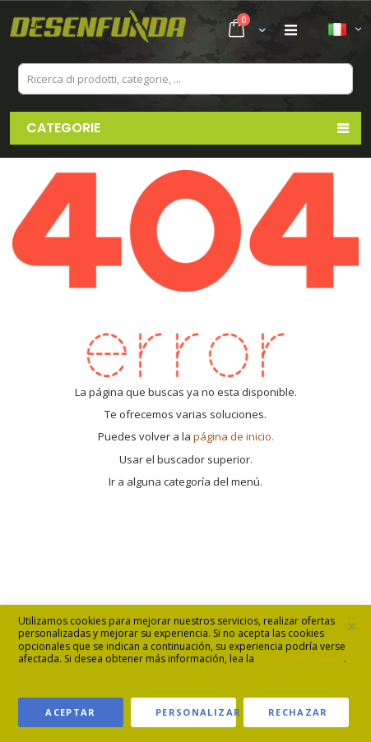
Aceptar (70, 712)
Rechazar (298, 712)
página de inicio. (233, 436)
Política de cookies (300, 659)
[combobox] (185, 78)
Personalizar (195, 712)
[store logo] (98, 30)
